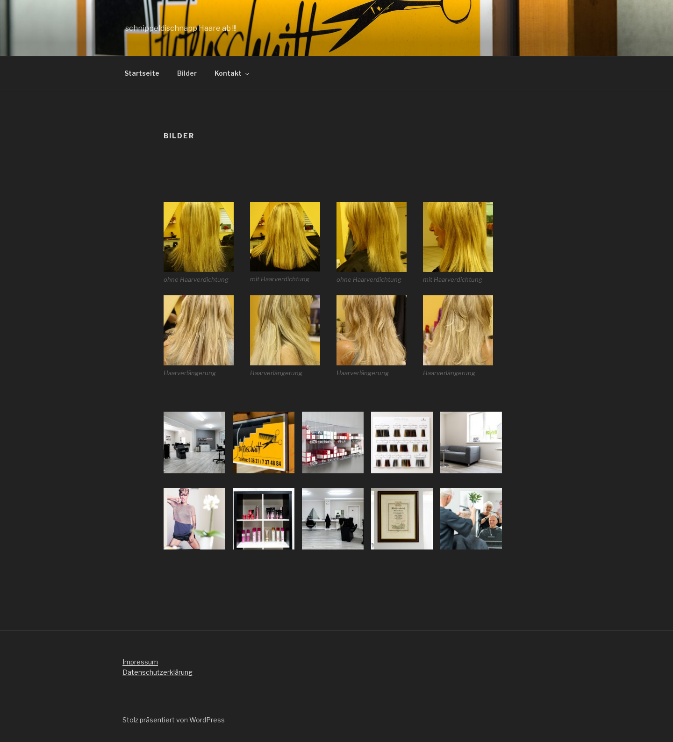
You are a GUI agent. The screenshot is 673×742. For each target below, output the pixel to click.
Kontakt (233, 73)
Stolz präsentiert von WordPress (173, 720)
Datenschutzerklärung (157, 672)
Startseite (141, 73)
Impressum (140, 662)
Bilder (187, 73)
